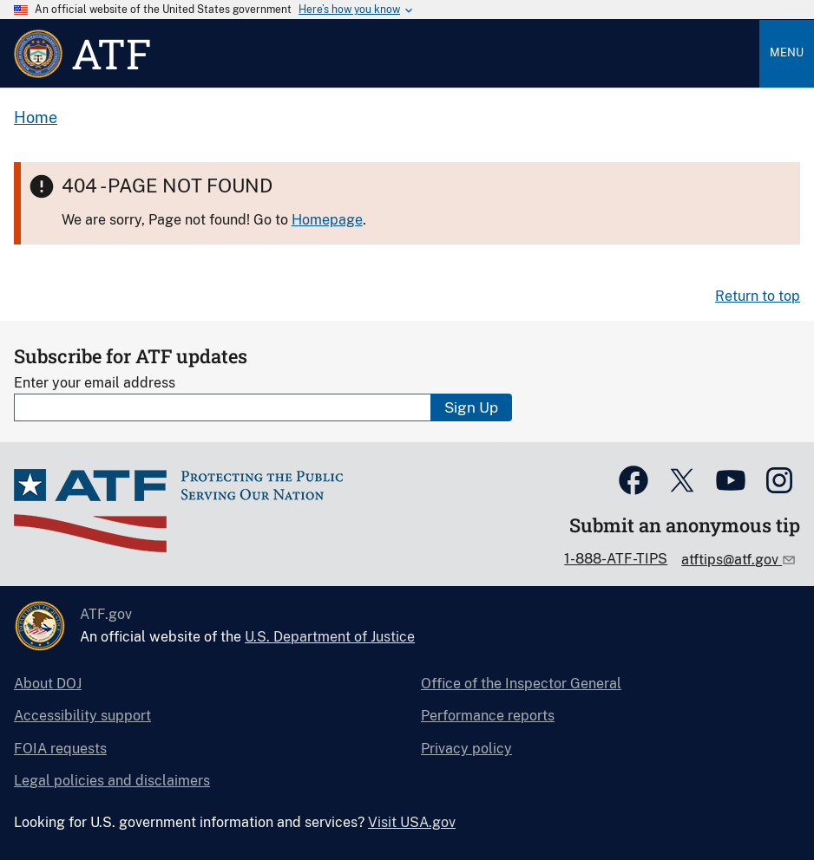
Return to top (757, 296)
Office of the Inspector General (521, 683)
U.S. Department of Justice (330, 637)
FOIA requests (60, 748)
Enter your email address (94, 383)
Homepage (327, 220)
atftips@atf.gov (731, 559)
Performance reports (488, 715)
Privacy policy (466, 748)
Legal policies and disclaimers (112, 780)
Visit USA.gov (412, 822)
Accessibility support (82, 715)
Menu (787, 52)
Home (35, 117)
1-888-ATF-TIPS (615, 559)
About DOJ (48, 683)
